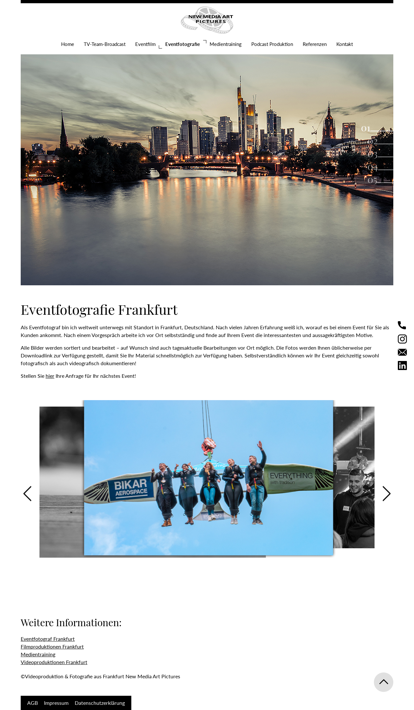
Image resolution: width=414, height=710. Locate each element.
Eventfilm (145, 44)
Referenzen (315, 44)
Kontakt (344, 44)
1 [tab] (368, 127)
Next (387, 493)
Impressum (56, 703)
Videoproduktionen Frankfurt (54, 662)
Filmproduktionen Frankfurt (52, 646)
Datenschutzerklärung (100, 703)
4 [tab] (375, 166)
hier (50, 376)
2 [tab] (375, 140)
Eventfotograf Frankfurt (48, 639)
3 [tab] (375, 153)
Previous (27, 493)
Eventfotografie (182, 44)
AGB (32, 703)
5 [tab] (375, 179)
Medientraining (226, 44)
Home (67, 44)
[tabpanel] (207, 158)
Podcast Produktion (272, 44)
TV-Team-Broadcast (104, 44)
